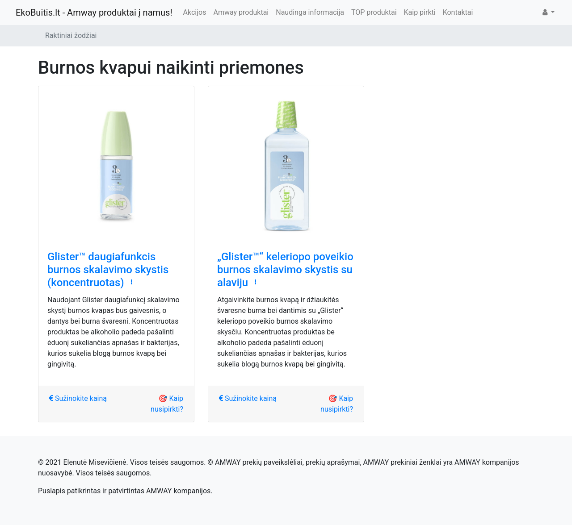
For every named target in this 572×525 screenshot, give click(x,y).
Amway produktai (241, 12)
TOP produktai (374, 12)
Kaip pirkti (420, 12)
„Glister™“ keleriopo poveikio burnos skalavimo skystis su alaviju (285, 269)
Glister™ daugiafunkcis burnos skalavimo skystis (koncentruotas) (107, 269)
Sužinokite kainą (78, 398)
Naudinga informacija (310, 12)
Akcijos (194, 12)
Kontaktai (458, 12)
